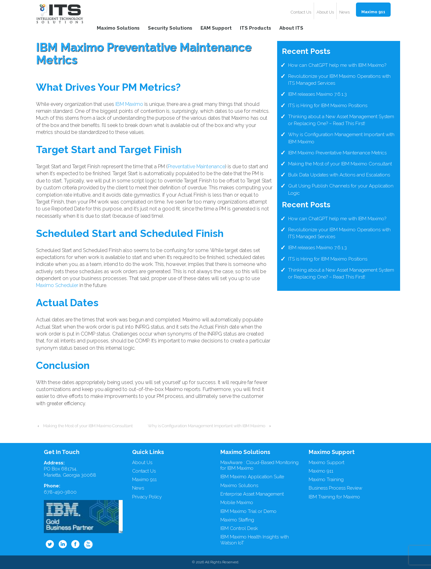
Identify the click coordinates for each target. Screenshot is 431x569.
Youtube (88, 544)
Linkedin (62, 544)
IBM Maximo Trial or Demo (248, 511)
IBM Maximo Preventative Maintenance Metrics (337, 153)
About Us (325, 12)
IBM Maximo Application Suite (252, 477)
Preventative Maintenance (196, 167)
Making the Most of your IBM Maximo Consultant (88, 425)
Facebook (75, 544)
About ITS (291, 27)
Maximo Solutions (118, 27)
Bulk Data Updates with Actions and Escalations (339, 175)
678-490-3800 (60, 492)
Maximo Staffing (237, 520)
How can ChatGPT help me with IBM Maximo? (337, 65)
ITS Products (255, 27)
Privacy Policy (147, 497)
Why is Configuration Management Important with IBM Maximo (206, 425)
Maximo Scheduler (57, 285)
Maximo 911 (373, 11)
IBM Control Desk (239, 528)
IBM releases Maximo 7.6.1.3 (317, 94)
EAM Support (216, 27)
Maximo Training (326, 479)
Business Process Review (335, 488)
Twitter (50, 544)
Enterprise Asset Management (252, 494)
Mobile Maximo (236, 502)
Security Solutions (170, 27)
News (344, 12)
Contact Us (301, 12)
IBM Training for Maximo (334, 497)
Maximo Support (326, 462)
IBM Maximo (129, 104)
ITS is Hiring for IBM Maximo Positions (327, 105)
